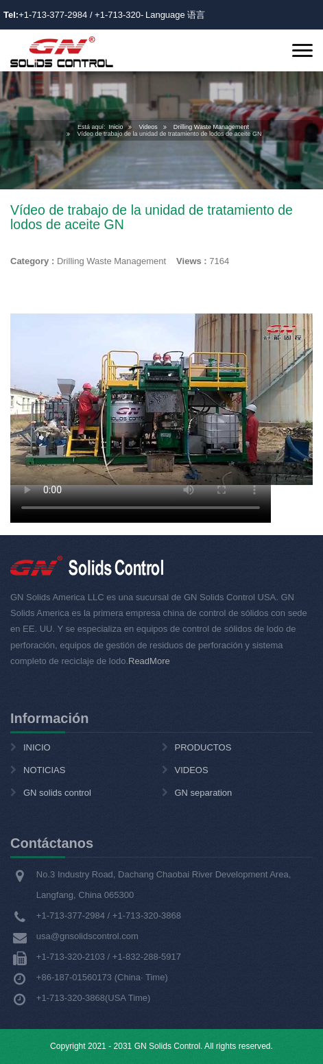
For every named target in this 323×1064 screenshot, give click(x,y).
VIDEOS (191, 770)
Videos (148, 126)
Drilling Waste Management (211, 126)
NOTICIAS (44, 770)
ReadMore (149, 661)
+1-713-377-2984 (53, 15)
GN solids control (57, 793)
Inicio (115, 126)
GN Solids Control (167, 1046)
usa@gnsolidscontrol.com (87, 936)
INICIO (37, 747)
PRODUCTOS (203, 747)
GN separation (203, 793)
